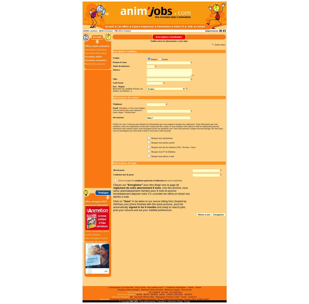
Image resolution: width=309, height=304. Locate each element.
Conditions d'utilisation (176, 287)
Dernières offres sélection (152, 289)
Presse (198, 287)
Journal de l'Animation (97, 217)
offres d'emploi (124, 31)
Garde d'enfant (92, 234)
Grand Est (192, 297)
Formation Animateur (96, 60)
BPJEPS (154, 294)
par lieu (165, 292)
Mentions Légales (172, 289)
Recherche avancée (95, 64)
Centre (183, 297)
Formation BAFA (93, 57)
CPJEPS (170, 294)
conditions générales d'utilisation (149, 180)
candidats (93, 31)
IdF (131, 297)
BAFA (139, 294)
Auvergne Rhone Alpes (144, 297)
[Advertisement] (98, 129)
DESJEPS (178, 294)
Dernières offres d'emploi (128, 289)
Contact (190, 287)
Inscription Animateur (96, 49)
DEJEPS (188, 294)
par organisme (175, 292)
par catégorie (154, 292)
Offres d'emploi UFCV (96, 201)
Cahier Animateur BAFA (97, 231)
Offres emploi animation (97, 46)
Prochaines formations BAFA (123, 299)
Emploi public (203, 299)
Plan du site (186, 289)
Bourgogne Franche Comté (167, 297)
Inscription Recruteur (96, 53)
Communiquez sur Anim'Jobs (121, 287)
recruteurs (108, 31)
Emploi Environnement (173, 299)
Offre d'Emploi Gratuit (96, 238)
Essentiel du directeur (97, 257)
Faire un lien (140, 287)
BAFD (146, 294)
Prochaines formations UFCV (149, 299)
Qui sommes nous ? (155, 287)
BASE (162, 294)
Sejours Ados (190, 299)
